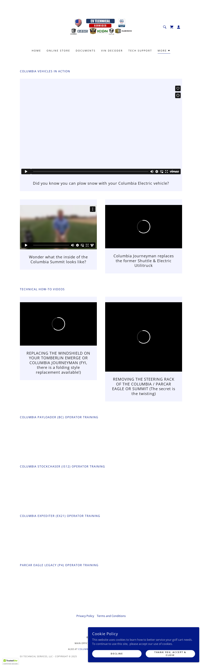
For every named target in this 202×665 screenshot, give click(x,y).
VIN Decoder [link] (112, 50)
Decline (147, 650)
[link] (101, 27)
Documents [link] (86, 50)
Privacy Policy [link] (85, 616)
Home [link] (36, 50)
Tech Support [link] (140, 50)
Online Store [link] (58, 50)
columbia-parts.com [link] (91, 649)
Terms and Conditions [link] (111, 616)
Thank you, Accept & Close (179, 650)
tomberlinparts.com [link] (121, 649)
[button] (178, 27)
